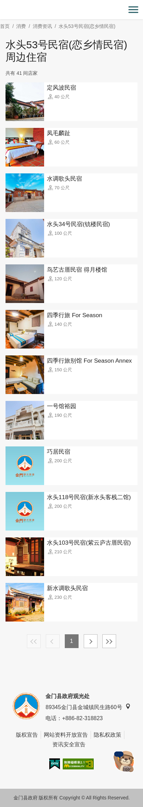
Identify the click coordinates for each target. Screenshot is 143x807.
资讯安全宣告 (68, 744)
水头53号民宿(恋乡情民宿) (87, 26)
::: (2, 4)
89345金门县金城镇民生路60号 (87, 707)
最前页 (34, 641)
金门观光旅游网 (71, 10)
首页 (5, 26)
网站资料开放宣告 (66, 735)
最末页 (109, 641)
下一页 (91, 641)
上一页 (53, 641)
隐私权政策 (107, 735)
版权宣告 (27, 735)
